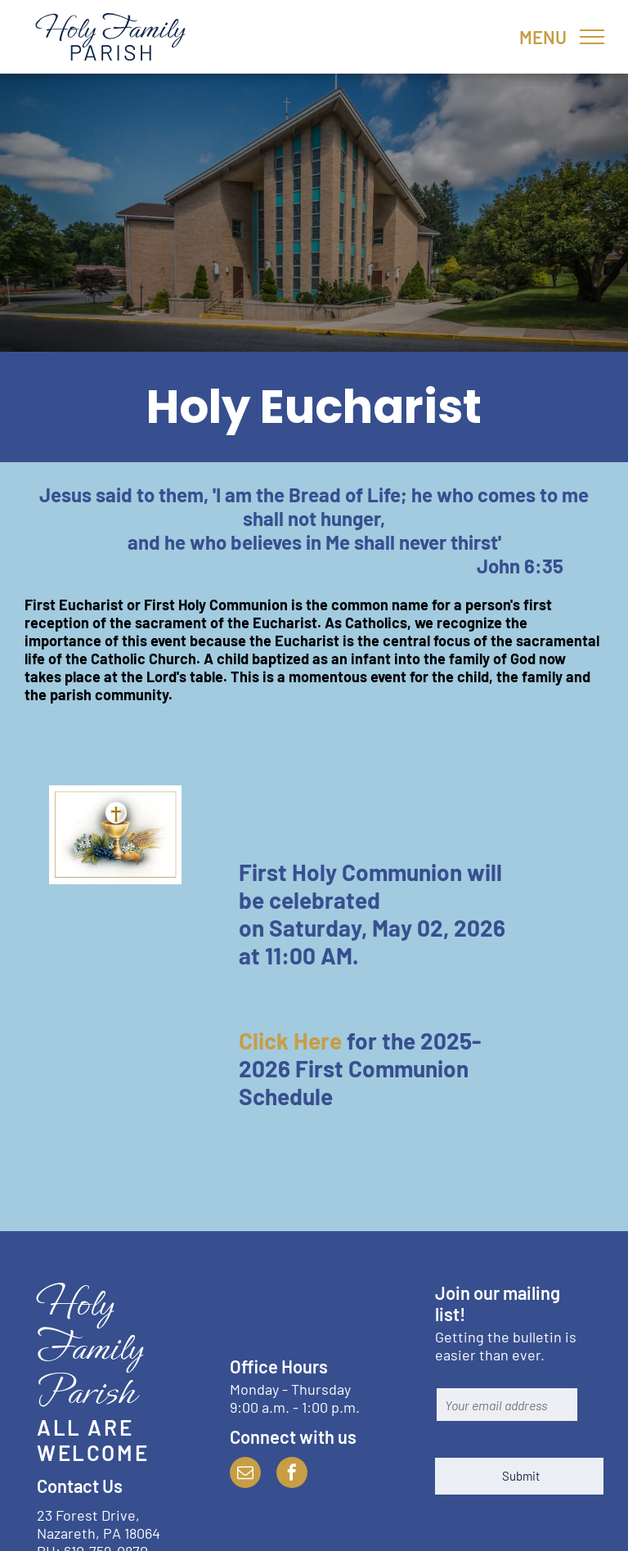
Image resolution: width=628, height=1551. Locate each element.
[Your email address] (507, 1404)
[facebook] (291, 1474)
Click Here (290, 1040)
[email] (245, 1474)
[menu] (592, 37)
